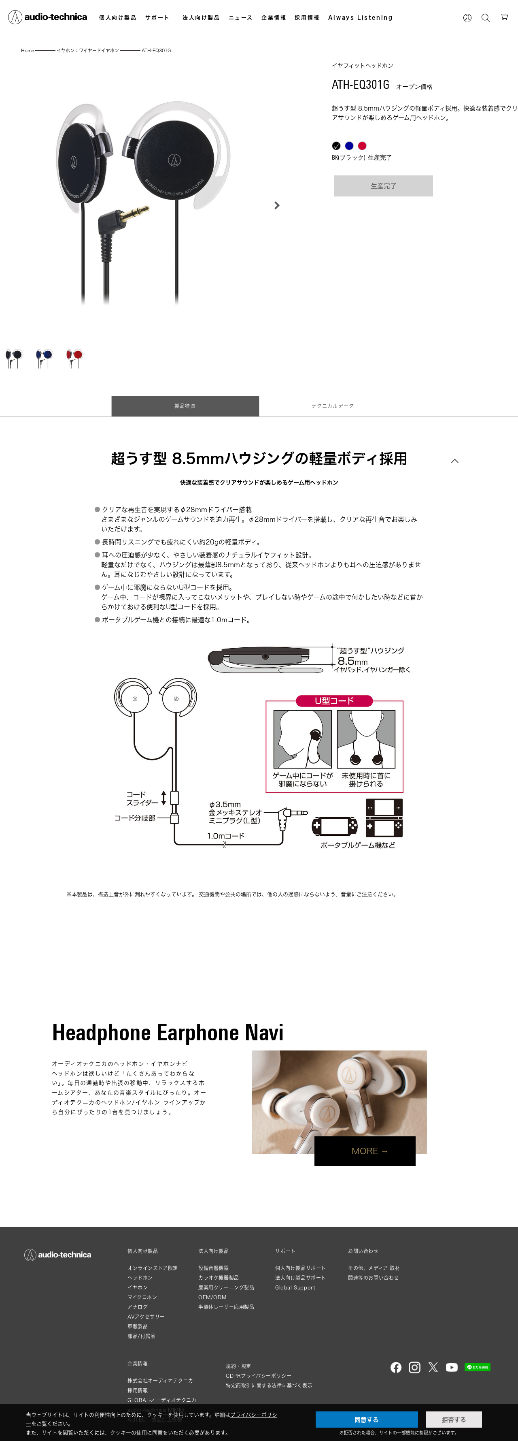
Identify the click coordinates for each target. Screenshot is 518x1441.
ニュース (241, 17)
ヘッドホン (140, 1278)
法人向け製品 (202, 17)
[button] (275, 205)
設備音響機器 (213, 1268)
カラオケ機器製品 (218, 1278)
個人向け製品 (118, 17)
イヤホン (137, 1288)
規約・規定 (238, 1366)
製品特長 (185, 406)
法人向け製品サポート (300, 1278)
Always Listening (360, 17)
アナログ (137, 1307)
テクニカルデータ (333, 406)
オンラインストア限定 (152, 1268)
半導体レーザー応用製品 (226, 1307)
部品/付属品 (141, 1336)
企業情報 (274, 17)
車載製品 (137, 1327)
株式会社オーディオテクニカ (160, 1381)
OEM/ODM (212, 1297)
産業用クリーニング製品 (226, 1288)
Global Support (295, 1288)
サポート (157, 17)
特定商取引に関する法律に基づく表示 (269, 1386)
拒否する (454, 1419)
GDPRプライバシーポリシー (258, 1376)
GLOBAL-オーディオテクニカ (162, 1400)
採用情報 (307, 17)
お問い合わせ (363, 1251)
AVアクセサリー (146, 1317)
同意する (367, 1419)
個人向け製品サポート (300, 1268)
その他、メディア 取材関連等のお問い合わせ (374, 1273)
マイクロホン (142, 1297)
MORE (365, 1151)
